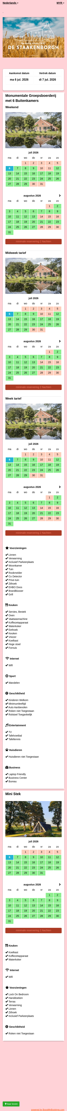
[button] (9, 130)
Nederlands (10, 2)
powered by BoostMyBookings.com (47, 1109)
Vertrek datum (47, 73)
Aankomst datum (19, 73)
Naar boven (11, 1104)
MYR (60, 2)
